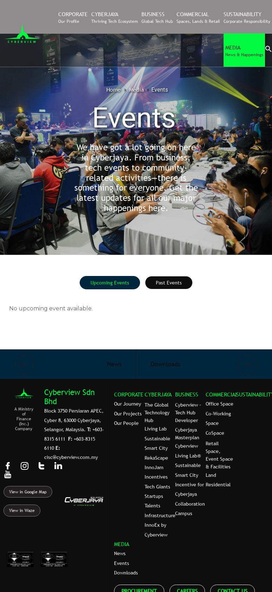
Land (211, 475)
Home (113, 89)
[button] (268, 50)
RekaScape (156, 458)
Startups (154, 496)
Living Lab (156, 429)
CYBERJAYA (158, 394)
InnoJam (154, 467)
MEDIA (121, 544)
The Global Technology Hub (157, 412)
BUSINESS (186, 394)
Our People (126, 423)
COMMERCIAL (222, 394)
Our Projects (128, 413)
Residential (218, 484)
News (120, 553)
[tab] (110, 282)
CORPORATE (129, 394)
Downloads (126, 573)
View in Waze (22, 510)
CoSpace (215, 433)
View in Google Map (28, 492)
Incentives (156, 477)
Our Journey (127, 404)
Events (121, 563)
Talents (152, 505)
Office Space (219, 404)
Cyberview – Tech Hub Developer (188, 412)
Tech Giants (157, 487)
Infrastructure (160, 515)
